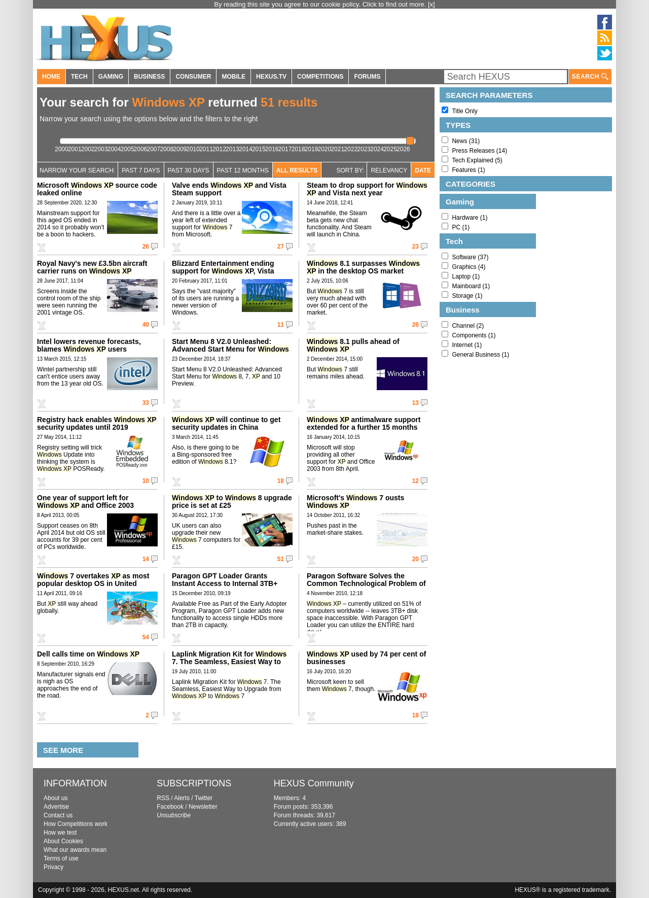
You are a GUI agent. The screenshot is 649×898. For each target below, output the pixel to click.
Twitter (203, 798)
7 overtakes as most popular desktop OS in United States (93, 583)
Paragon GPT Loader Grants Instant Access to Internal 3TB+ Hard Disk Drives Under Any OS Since (224, 587)
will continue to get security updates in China (226, 423)
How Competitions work (75, 823)
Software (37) (470, 257)
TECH (79, 76)
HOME (51, 76)
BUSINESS (149, 76)
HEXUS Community (314, 783)
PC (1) (461, 227)
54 (145, 637)
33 (145, 402)
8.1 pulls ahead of (353, 345)
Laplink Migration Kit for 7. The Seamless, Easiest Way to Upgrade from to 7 (229, 665)
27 (280, 246)
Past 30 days (188, 170)
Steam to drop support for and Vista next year (367, 189)
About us (55, 798)
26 (145, 246)
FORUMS (367, 76)
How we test (60, 832)
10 (145, 481)
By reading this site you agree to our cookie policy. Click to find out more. (321, 4)
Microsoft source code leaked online (97, 189)
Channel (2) (468, 325)
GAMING (110, 76)
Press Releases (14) (479, 150)
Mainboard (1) (471, 286)
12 (415, 481)
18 (280, 481)
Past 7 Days (141, 170)
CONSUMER (193, 76)
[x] (431, 4)
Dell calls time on (88, 654)
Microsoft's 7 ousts (355, 501)
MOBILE (233, 76)
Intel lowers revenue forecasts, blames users (89, 345)
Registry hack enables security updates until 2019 (96, 423)
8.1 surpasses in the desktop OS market (363, 267)
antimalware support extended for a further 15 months (363, 423)
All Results (297, 170)
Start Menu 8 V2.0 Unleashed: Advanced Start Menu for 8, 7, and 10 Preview (230, 349)
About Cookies (63, 841)
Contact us (58, 815)
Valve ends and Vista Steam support (229, 189)
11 (280, 324)
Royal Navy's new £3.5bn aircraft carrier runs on (92, 267)
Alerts (182, 798)
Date (423, 170)
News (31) (466, 141)
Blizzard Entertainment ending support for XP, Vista (223, 267)
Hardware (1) (469, 217)
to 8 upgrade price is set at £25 (232, 501)
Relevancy (389, 170)
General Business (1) (480, 354)
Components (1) (473, 335)
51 (280, 559)
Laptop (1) (466, 276)
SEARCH (590, 77)
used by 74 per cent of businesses (366, 658)
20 (415, 559)
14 (145, 559)
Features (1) (468, 170)
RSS (163, 798)
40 (145, 324)
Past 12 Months (243, 170)
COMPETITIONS (320, 76)
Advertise (56, 806)
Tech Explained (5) (477, 160)
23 (415, 246)
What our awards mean (75, 849)
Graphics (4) (468, 266)
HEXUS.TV (271, 76)
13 (415, 402)
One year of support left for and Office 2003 (85, 501)
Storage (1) (467, 295)
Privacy (53, 867)
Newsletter (203, 806)
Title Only (464, 111)
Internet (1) (467, 345)
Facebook (170, 806)
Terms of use (61, 858)
